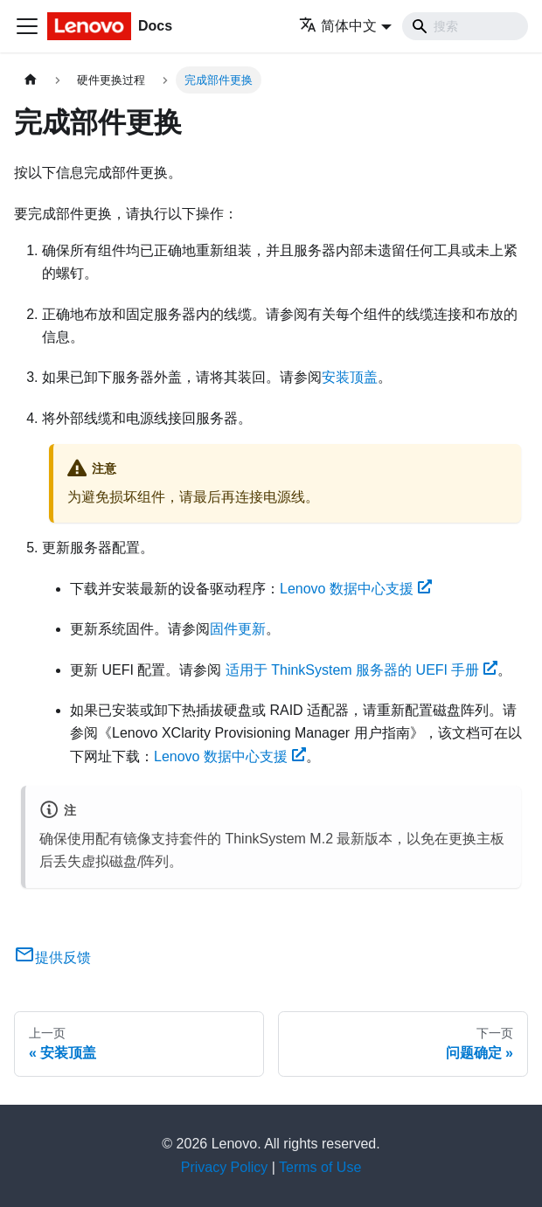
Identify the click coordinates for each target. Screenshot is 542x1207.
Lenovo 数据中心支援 (356, 588)
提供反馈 (52, 957)
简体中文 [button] (338, 25)
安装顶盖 (350, 377)
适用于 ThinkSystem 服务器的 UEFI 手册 (362, 669)
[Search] (465, 26)
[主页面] (30, 80)
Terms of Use (320, 1167)
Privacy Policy (224, 1167)
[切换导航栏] (27, 26)
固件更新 (238, 628)
